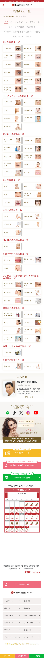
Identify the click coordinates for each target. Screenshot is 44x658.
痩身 (10, 27)
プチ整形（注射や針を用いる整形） (18, 32)
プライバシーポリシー (11, 637)
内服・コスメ (18, 36)
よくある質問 (28, 623)
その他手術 (30, 27)
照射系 (37, 32)
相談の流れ (27, 608)
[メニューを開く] (40, 5)
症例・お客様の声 (30, 615)
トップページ (8, 601)
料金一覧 (7, 608)
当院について (8, 623)
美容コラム (27, 630)
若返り (32, 22)
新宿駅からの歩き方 (32, 572)
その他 (28, 36)
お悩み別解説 (8, 615)
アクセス (7, 630)
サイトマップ (28, 637)
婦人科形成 (19, 27)
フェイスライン (21, 22)
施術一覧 (27, 601)
